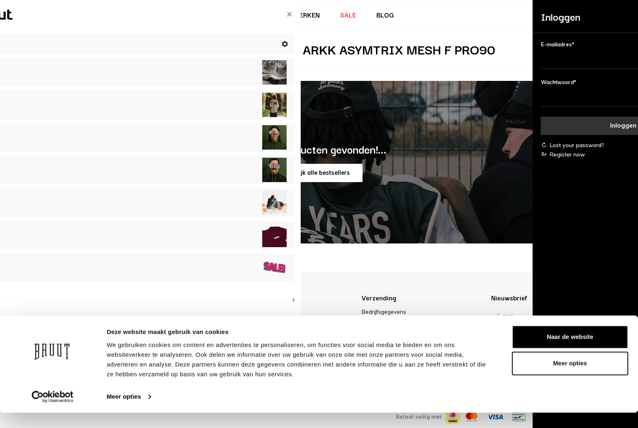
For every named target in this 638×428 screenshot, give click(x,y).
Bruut (127, 15)
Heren (211, 15)
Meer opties (124, 411)
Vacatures (275, 322)
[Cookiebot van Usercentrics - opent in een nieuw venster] (52, 412)
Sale (348, 15)
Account (152, 312)
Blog (385, 15)
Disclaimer (375, 322)
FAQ (147, 322)
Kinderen (258, 15)
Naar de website (570, 352)
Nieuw (86, 15)
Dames (170, 15)
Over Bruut (276, 312)
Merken (307, 15)
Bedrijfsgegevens (384, 312)
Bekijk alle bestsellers (319, 172)
